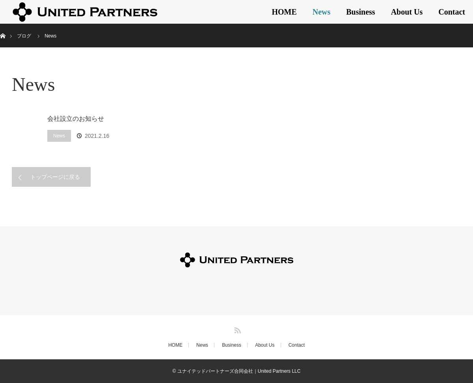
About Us (407, 12)
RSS (236, 329)
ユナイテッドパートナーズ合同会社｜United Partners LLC (239, 371)
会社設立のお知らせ (75, 118)
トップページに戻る (55, 177)
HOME (284, 12)
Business (360, 12)
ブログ (24, 36)
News (322, 12)
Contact (451, 12)
